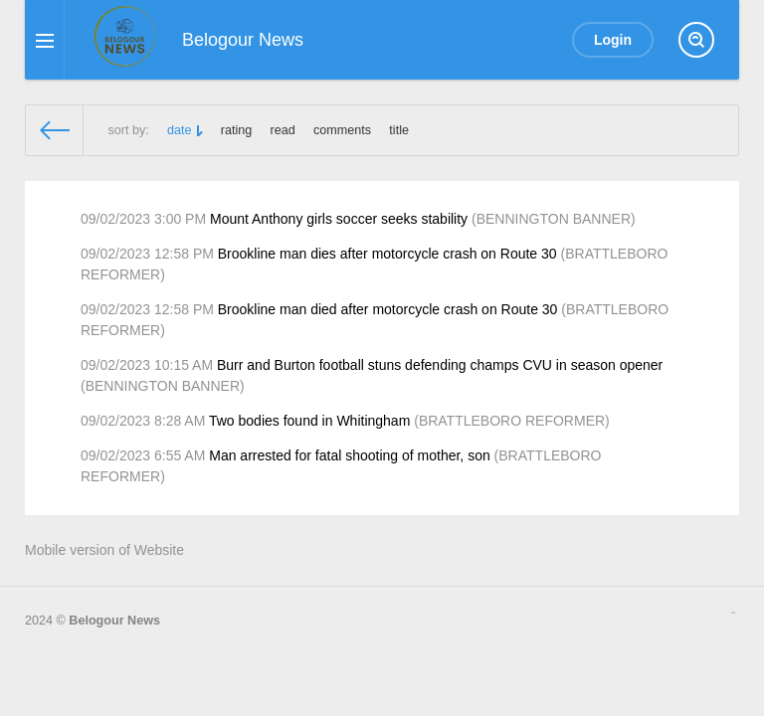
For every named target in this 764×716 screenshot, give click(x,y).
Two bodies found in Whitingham (309, 421)
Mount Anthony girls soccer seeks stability (339, 219)
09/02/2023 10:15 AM (147, 365)
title (399, 130)
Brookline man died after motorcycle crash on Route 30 (388, 309)
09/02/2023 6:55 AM (143, 455)
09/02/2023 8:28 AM (143, 421)
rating (237, 130)
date (179, 130)
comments (342, 130)
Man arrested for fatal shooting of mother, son (349, 455)
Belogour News (114, 620)
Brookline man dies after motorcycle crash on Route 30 (387, 254)
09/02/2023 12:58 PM (147, 254)
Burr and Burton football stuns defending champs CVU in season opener (440, 365)
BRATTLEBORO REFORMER (512, 421)
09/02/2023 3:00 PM (143, 219)
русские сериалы (733, 613)
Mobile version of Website (104, 550)
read (283, 130)
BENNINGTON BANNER (554, 219)
